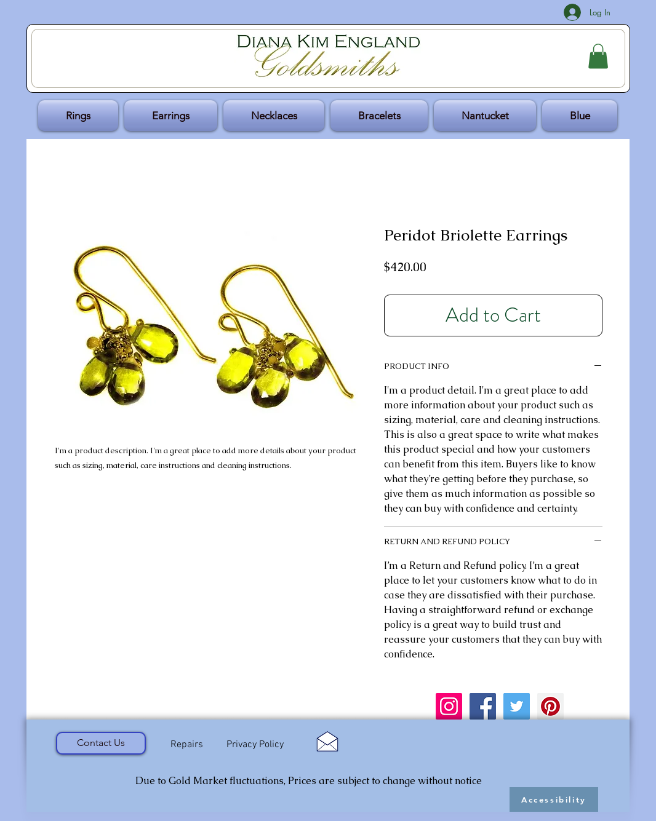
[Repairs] (186, 744)
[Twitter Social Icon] (516, 706)
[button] (598, 56)
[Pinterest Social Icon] (550, 706)
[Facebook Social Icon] (483, 706)
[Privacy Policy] (255, 745)
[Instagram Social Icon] (449, 706)
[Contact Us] (101, 743)
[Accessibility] (554, 799)
